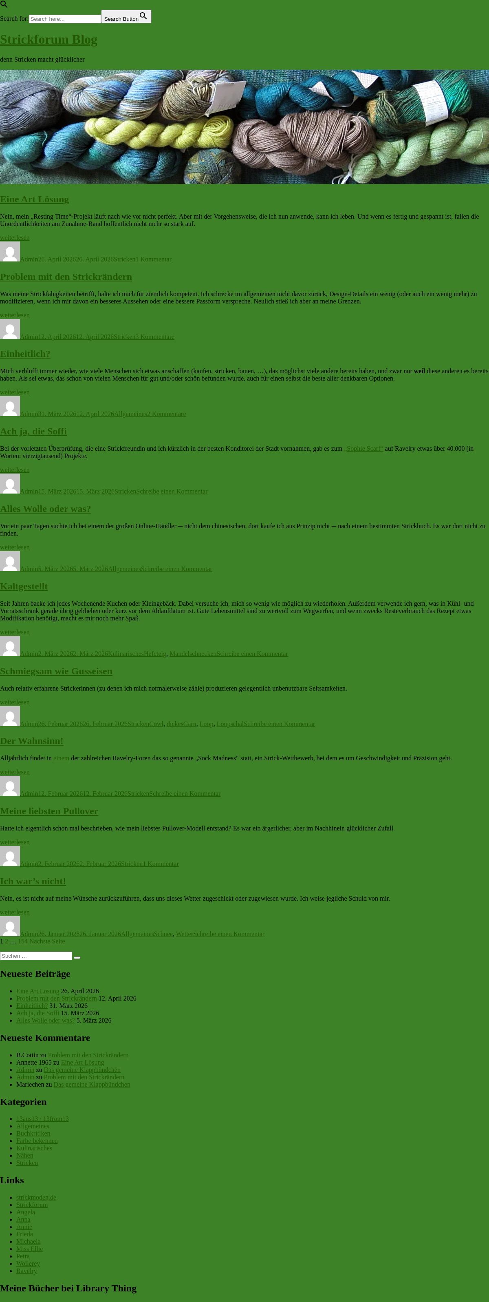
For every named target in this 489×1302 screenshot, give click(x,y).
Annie (24, 1226)
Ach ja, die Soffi (33, 431)
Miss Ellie (29, 1248)
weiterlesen (15, 237)
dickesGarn (181, 723)
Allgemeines (130, 413)
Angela (25, 1212)
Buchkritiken (33, 1133)
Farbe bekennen (37, 1140)
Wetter (184, 933)
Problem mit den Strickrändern (66, 276)
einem (61, 758)
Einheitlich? (25, 353)
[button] (4, 5)
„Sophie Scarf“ (363, 448)
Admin (29, 259)
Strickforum (32, 1204)
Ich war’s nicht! (33, 881)
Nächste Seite (47, 941)
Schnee (163, 933)
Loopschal (230, 723)
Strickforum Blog (48, 39)
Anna (23, 1219)
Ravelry (26, 1270)
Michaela (28, 1241)
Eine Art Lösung (34, 199)
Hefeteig (155, 653)
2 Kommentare (166, 413)
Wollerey (28, 1263)
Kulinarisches (126, 653)
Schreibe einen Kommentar (171, 491)
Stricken (124, 259)
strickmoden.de (36, 1197)
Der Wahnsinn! (32, 740)
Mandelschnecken (193, 653)
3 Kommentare (155, 336)
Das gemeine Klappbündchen (82, 1069)
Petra (23, 1256)
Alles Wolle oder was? (45, 508)
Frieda (24, 1234)
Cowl (156, 723)
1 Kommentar (154, 259)
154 (23, 941)
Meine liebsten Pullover (49, 811)
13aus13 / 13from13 (42, 1118)
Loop (207, 723)
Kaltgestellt (24, 586)
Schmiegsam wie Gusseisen (56, 671)
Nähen (24, 1155)
